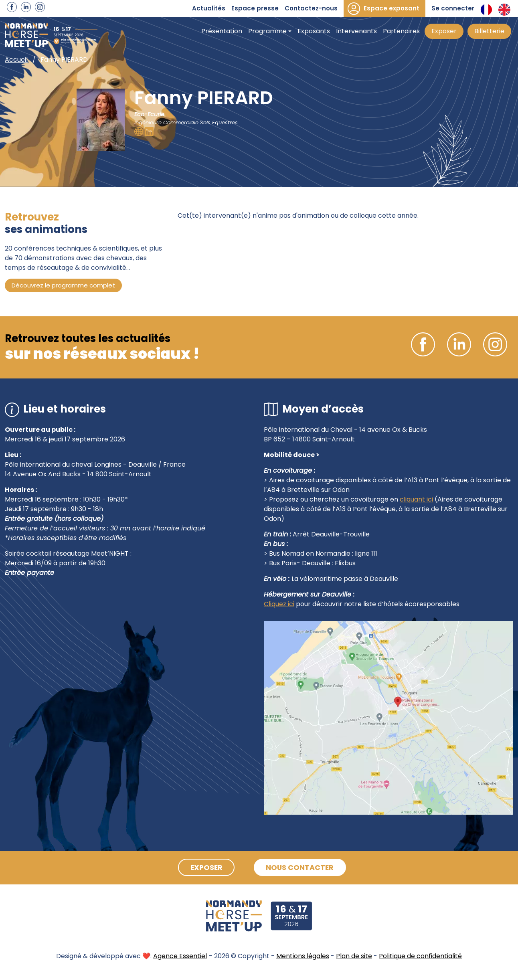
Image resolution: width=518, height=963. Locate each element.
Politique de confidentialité (420, 956)
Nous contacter (301, 867)
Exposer (444, 31)
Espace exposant (391, 8)
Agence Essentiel (180, 956)
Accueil (16, 59)
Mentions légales (302, 956)
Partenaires (401, 31)
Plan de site (354, 956)
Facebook (12, 7)
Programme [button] (267, 31)
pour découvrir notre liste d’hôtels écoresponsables (376, 604)
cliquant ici (416, 499)
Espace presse (255, 8)
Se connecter (452, 8)
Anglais (504, 10)
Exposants (313, 31)
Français (486, 10)
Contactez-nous (311, 8)
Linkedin (26, 7)
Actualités (208, 8)
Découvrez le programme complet (63, 285)
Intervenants (356, 31)
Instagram (40, 7)
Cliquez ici (279, 604)
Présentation (221, 31)
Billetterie (489, 31)
